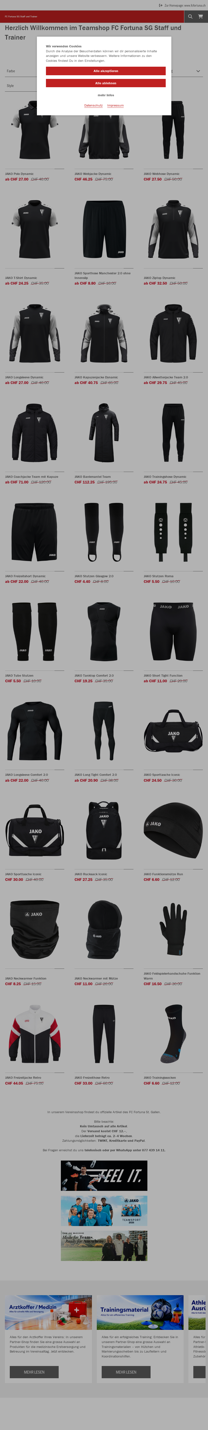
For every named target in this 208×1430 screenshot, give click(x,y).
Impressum (115, 105)
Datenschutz (93, 105)
